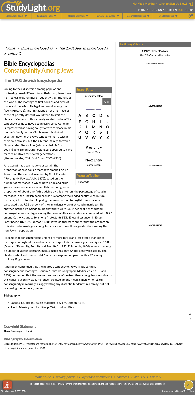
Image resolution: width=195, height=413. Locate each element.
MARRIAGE (16, 110)
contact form (158, 383)
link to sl (155, 377)
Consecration (93, 164)
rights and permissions (97, 377)
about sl (139, 377)
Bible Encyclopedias (37, 48)
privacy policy (65, 377)
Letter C (14, 53)
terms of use (42, 377)
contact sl (123, 377)
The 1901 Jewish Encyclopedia (83, 48)
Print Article (83, 181)
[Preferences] (190, 16)
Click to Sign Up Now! (173, 3)
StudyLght (26, 7)
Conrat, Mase (93, 152)
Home (10, 48)
